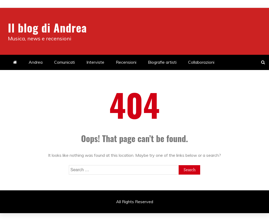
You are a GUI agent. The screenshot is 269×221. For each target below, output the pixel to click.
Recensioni (126, 62)
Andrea (36, 62)
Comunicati (64, 62)
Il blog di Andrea (47, 27)
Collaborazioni (201, 62)
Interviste (95, 62)
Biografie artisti (162, 62)
